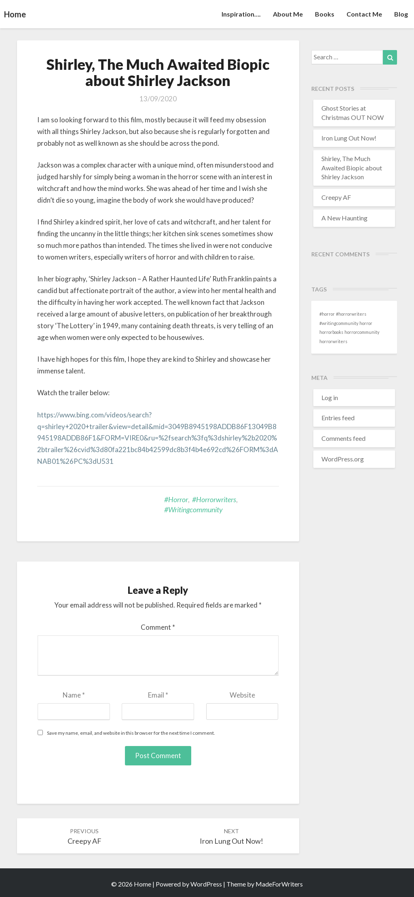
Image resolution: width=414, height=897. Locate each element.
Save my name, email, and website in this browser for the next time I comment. (131, 733)
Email (158, 695)
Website (242, 695)
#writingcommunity (193, 509)
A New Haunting (344, 218)
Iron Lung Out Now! (348, 138)
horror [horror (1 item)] (365, 323)
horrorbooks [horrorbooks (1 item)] (331, 332)
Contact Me (364, 14)
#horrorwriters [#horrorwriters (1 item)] (351, 313)
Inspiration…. (241, 14)
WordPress (206, 884)
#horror (176, 499)
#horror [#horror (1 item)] (327, 313)
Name (74, 695)
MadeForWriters (279, 884)
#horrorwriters (214, 499)
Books (324, 14)
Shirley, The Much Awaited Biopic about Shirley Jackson (351, 168)
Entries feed (338, 417)
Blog (401, 14)
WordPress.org (342, 459)
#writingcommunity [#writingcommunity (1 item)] (338, 323)
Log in (329, 397)
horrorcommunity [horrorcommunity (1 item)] (361, 332)
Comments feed (343, 438)
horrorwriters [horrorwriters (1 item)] (333, 341)
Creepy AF (336, 197)
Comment (158, 627)
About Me (288, 14)
